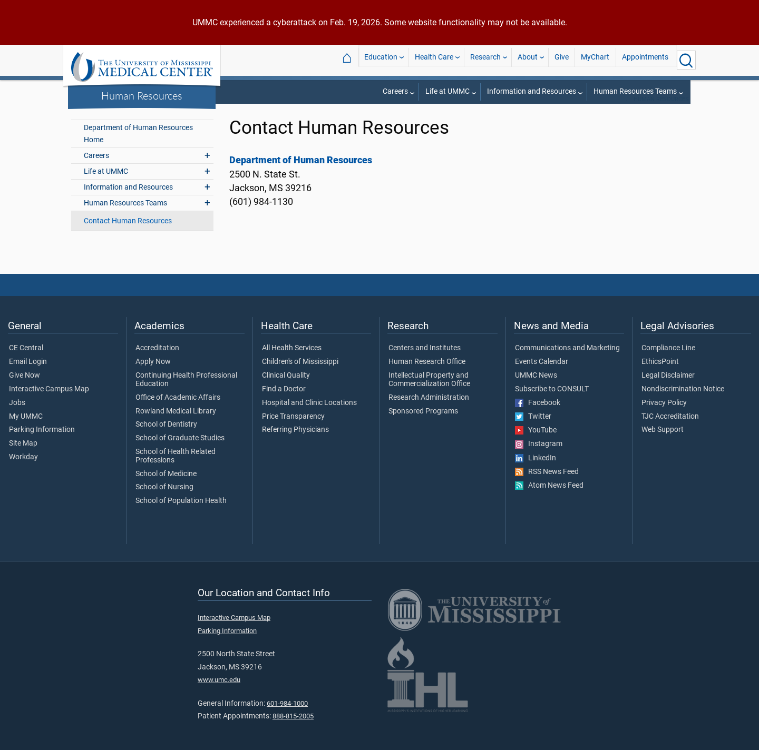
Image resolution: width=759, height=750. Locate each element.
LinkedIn (535, 472)
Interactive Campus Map (49, 403)
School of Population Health (181, 514)
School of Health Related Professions (175, 469)
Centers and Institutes (424, 362)
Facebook (537, 416)
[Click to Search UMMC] (686, 60)
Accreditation (157, 362)
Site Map (23, 457)
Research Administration (428, 411)
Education (380, 59)
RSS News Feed (547, 485)
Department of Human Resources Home (138, 147)
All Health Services (292, 362)
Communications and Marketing (567, 362)
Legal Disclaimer (668, 389)
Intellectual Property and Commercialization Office (429, 393)
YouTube (536, 444)
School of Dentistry (166, 438)
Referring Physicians (295, 443)
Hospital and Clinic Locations (309, 416)
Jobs (17, 416)
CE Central (26, 362)
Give (561, 59)
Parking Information (42, 443)
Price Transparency (293, 430)
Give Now (24, 389)
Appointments (645, 59)
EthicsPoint (660, 375)
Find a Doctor (284, 403)
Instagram (538, 457)
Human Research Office (426, 375)
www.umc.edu (219, 693)
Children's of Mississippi (300, 375)
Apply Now (153, 375)
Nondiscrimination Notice (682, 403)
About (528, 59)
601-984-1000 (287, 717)
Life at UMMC (447, 91)
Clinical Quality (286, 389)
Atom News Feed (549, 499)
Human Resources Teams (635, 91)
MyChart (595, 59)
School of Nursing (164, 501)
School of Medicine (166, 487)
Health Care (434, 59)
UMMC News (536, 389)
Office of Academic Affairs (177, 411)
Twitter (533, 430)
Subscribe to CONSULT (552, 403)
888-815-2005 (293, 730)
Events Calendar (541, 375)
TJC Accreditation (670, 430)
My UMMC (26, 430)
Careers (395, 91)
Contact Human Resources (128, 234)
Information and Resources (531, 91)
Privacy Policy (664, 416)
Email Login (28, 375)
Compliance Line (668, 362)
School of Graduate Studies (180, 452)
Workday (23, 471)
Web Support (662, 443)
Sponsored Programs (423, 425)
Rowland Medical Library (175, 425)
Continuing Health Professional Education (186, 393)
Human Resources (141, 95)
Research (485, 59)
